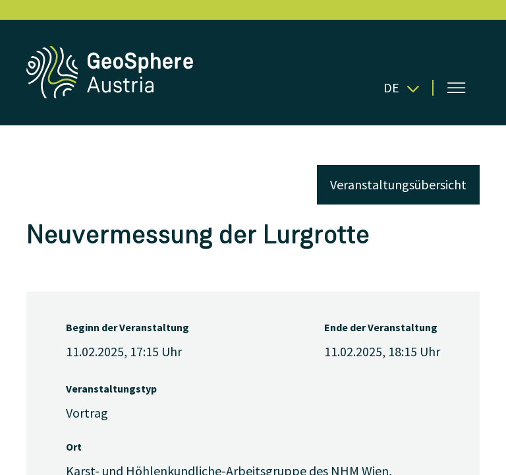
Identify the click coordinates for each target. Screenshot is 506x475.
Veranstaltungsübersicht (398, 184)
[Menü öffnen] (456, 88)
